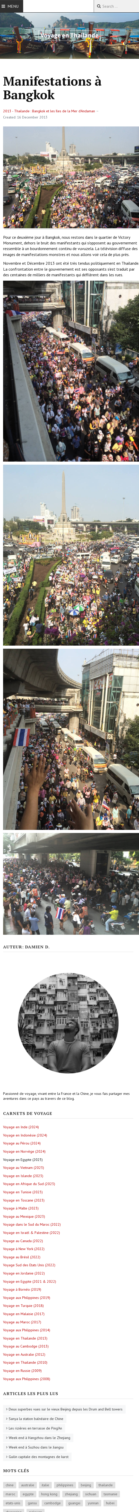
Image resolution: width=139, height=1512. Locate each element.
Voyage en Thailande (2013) (25, 1338)
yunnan (93, 1503)
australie (27, 1485)
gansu (32, 1503)
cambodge (52, 1503)
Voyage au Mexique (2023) (24, 1216)
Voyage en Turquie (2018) (23, 1305)
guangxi (74, 1503)
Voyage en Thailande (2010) (25, 1362)
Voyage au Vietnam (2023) (23, 1167)
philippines (65, 1485)
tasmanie (110, 1494)
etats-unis (13, 1503)
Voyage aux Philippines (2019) (26, 1297)
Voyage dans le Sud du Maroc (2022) (32, 1224)
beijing (86, 1485)
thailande (106, 1485)
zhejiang (71, 1494)
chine (10, 1485)
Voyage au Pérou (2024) (22, 1143)
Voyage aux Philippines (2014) (26, 1330)
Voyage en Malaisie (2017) (24, 1314)
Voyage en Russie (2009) (22, 1370)
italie (45, 1485)
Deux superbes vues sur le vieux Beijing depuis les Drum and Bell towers (66, 1409)
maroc (10, 1494)
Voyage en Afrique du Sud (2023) (29, 1183)
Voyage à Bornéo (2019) (22, 1289)
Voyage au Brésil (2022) (21, 1257)
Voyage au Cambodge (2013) (26, 1346)
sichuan (90, 1494)
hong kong (49, 1494)
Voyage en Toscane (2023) (24, 1200)
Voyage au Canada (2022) (23, 1241)
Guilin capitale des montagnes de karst (38, 1456)
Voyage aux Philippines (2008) (26, 1379)
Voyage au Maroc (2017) (22, 1322)
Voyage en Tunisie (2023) (23, 1192)
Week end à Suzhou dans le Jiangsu (36, 1447)
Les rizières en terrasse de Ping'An (35, 1428)
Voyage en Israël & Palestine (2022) (31, 1232)
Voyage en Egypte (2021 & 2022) (29, 1281)
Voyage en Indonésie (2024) (25, 1135)
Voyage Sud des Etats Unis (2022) (29, 1265)
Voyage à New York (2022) (24, 1249)
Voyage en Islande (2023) (23, 1176)
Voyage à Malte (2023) (21, 1208)
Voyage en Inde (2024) (21, 1127)
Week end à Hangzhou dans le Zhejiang (39, 1437)
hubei (110, 1503)
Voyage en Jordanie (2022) (24, 1273)
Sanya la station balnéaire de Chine (36, 1418)
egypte (28, 1494)
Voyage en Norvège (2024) (24, 1151)
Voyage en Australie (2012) (24, 1354)
